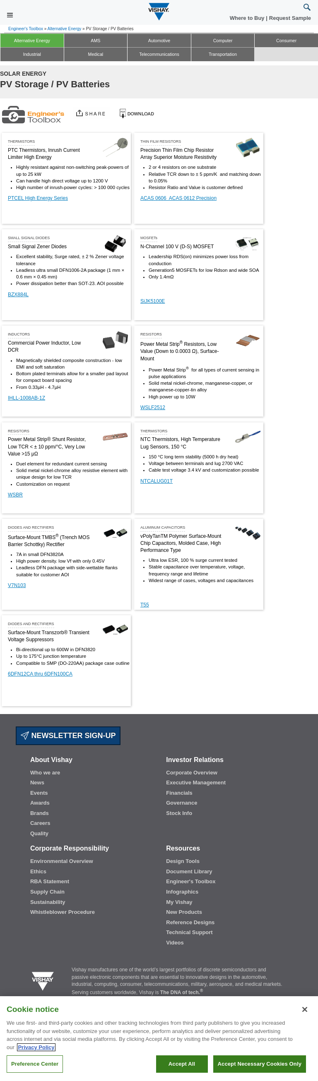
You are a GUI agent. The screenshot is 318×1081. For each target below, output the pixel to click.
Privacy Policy (36, 1055)
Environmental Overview (61, 861)
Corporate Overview (191, 772)
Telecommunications (159, 54)
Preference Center (34, 1072)
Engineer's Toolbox (25, 28)
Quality (39, 833)
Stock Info (179, 813)
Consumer (286, 40)
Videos (174, 943)
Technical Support (189, 932)
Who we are (45, 772)
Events (39, 793)
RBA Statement (49, 881)
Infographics (182, 892)
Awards (40, 803)
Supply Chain (47, 892)
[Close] (305, 1017)
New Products (184, 912)
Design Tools (183, 861)
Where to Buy (248, 18)
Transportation (223, 54)
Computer (223, 40)
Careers (40, 823)
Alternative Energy (65, 28)
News (37, 782)
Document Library (189, 871)
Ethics (38, 871)
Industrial (32, 54)
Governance (181, 803)
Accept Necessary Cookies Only (259, 1072)
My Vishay (179, 902)
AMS (95, 40)
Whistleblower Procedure (62, 912)
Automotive (159, 40)
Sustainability (47, 902)
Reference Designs (190, 922)
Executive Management (196, 782)
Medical (96, 54)
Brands (39, 813)
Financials (179, 793)
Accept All (182, 1072)
